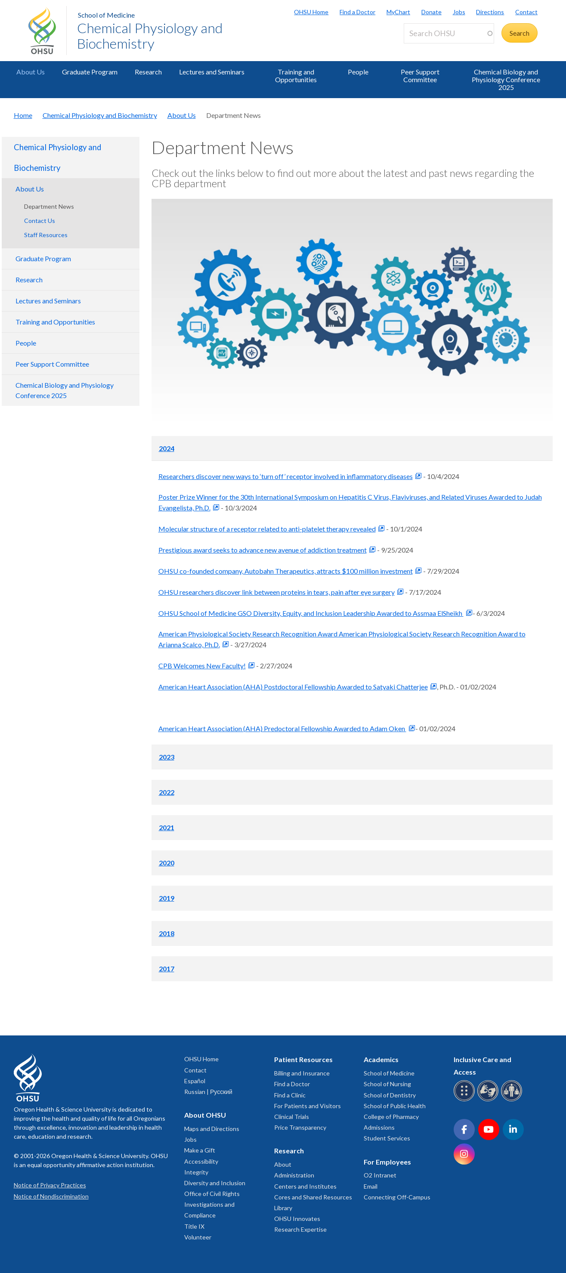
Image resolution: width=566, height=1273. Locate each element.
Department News (49, 206)
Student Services (387, 1138)
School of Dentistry (390, 1095)
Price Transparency (300, 1127)
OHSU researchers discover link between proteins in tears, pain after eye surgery (276, 592)
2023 (166, 757)
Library (283, 1207)
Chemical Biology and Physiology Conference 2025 (506, 79)
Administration (294, 1175)
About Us (30, 72)
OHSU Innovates (297, 1218)
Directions (490, 11)
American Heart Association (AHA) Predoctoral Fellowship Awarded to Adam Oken (282, 728)
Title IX (194, 1226)
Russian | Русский (208, 1091)
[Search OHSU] (449, 33)
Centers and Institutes (305, 1186)
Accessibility (201, 1161)
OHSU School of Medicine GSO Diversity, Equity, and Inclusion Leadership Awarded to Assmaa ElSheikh (311, 613)
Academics (381, 1059)
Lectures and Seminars (211, 72)
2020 (166, 863)
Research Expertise (300, 1229)
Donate (431, 11)
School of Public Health (395, 1105)
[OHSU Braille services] (465, 1099)
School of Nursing (387, 1084)
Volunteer (197, 1237)
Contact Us (39, 220)
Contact (526, 11)
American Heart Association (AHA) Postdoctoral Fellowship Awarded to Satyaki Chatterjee (293, 687)
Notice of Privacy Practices (50, 1185)
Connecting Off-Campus (397, 1197)
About (282, 1164)
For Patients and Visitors (307, 1105)
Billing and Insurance (302, 1073)
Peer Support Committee (420, 75)
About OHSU (205, 1115)
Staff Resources (46, 234)
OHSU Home (311, 11)
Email (370, 1186)
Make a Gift (199, 1150)
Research (148, 72)
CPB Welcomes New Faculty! (202, 665)
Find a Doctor (357, 11)
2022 (166, 792)
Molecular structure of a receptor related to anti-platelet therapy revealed (267, 529)
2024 (166, 448)
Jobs (459, 11)
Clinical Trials (291, 1116)
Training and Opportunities (296, 75)
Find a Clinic (290, 1095)
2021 (166, 827)
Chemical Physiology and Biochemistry (150, 35)
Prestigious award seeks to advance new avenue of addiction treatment (262, 550)
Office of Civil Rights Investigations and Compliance (212, 1204)
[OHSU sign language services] (489, 1099)
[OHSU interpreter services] (513, 1099)
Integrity (196, 1172)
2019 (166, 898)
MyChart (398, 11)
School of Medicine (106, 15)
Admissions (379, 1127)
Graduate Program (90, 72)
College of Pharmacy (391, 1116)
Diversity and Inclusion (214, 1182)
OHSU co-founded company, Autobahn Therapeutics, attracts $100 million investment (285, 571)
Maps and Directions (211, 1128)
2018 (166, 933)
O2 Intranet (380, 1175)
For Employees (387, 1162)
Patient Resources (303, 1059)
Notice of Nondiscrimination (51, 1196)
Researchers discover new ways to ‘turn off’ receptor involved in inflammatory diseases (285, 476)
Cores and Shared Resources (313, 1197)
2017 (166, 968)
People (358, 72)
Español (194, 1081)
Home (23, 115)
